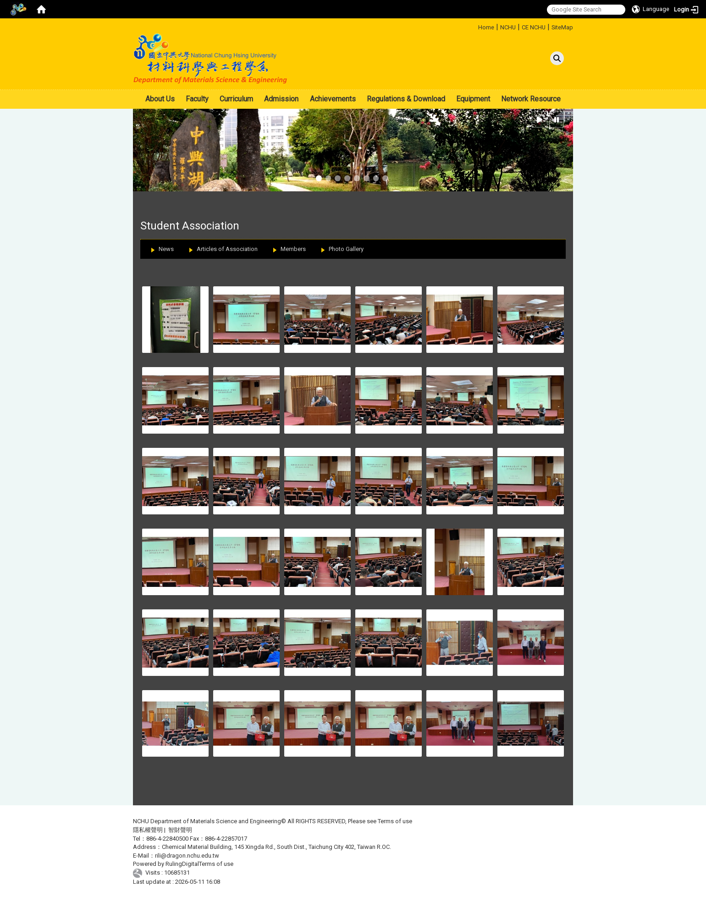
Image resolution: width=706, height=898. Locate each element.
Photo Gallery (346, 248)
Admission (281, 99)
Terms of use (395, 821)
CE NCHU (534, 27)
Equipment (473, 99)
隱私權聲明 (148, 829)
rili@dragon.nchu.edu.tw (187, 855)
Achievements (333, 99)
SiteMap (562, 27)
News (166, 248)
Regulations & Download (406, 99)
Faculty (197, 99)
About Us (160, 99)
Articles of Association (227, 248)
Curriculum (236, 99)
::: (475, 25)
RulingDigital (182, 863)
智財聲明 (180, 829)
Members (293, 248)
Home (486, 27)
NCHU (508, 27)
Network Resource (531, 99)
